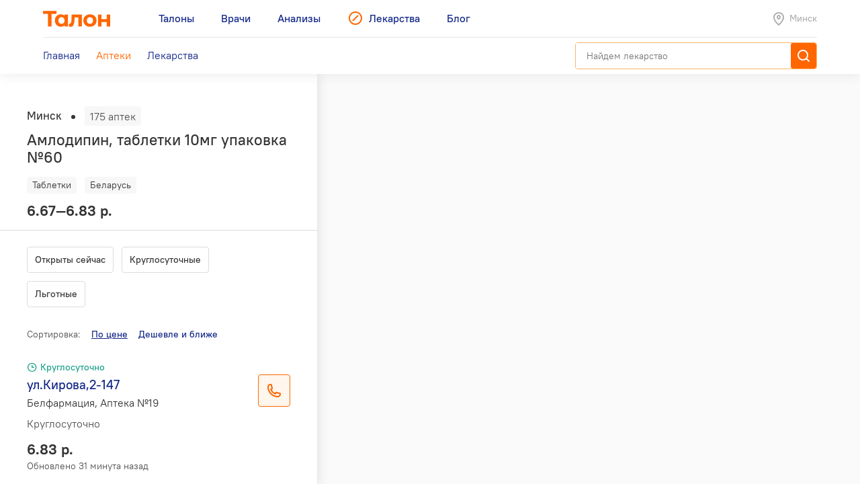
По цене (109, 334)
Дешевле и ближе (178, 334)
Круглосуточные (165, 259)
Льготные (56, 294)
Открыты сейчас (70, 259)
